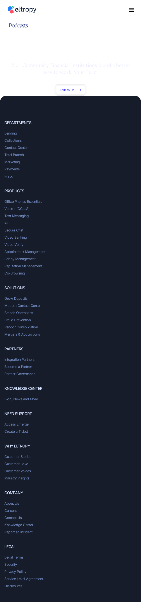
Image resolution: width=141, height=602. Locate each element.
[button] (131, 10)
